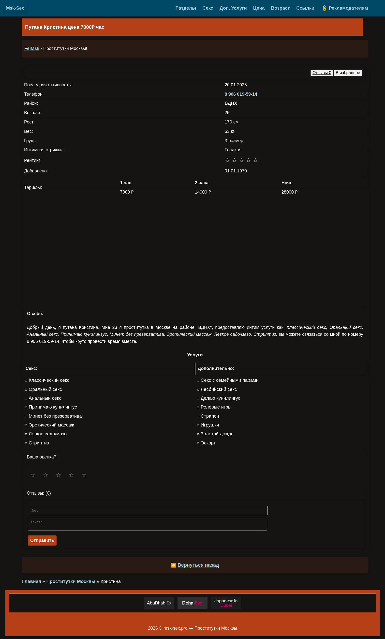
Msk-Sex (15, 8)
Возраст (280, 8)
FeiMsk (31, 48)
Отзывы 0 (321, 72)
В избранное (348, 72)
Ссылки (305, 8)
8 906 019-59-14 (241, 94)
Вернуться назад (198, 566)
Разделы (186, 8)
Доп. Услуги (233, 8)
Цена (259, 8)
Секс (207, 8)
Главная (31, 582)
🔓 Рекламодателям (345, 8)
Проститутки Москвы (70, 582)
